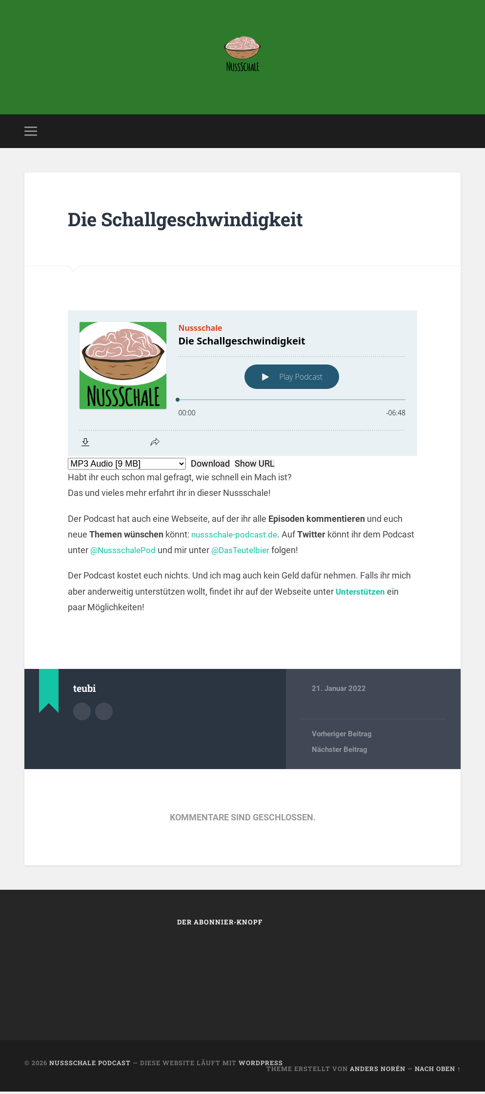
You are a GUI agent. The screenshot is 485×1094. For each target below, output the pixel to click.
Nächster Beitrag (339, 752)
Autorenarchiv (82, 713)
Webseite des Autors (104, 713)
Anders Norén (377, 1071)
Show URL (255, 465)
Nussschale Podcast (90, 1065)
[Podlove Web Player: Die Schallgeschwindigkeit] (242, 385)
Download (210, 465)
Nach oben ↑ (438, 1071)
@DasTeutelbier (279, 552)
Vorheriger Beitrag (342, 735)
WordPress (261, 1065)
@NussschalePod (158, 552)
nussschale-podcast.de (236, 536)
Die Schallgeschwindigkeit (193, 221)
